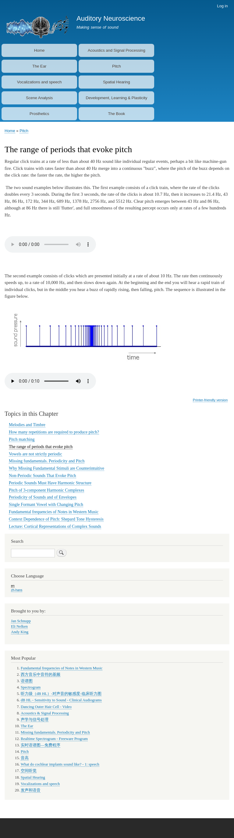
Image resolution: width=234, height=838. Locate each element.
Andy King (19, 632)
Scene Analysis (39, 98)
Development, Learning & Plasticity (116, 98)
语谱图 (27, 681)
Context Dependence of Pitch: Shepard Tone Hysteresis (56, 519)
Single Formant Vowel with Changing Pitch (46, 504)
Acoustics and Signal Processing (116, 50)
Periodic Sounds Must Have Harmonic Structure (50, 483)
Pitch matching (21, 439)
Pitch (116, 66)
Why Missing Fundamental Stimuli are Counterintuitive (56, 468)
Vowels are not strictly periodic (35, 454)
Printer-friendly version (210, 400)
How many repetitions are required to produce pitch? (54, 432)
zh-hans (16, 590)
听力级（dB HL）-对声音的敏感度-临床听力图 (61, 694)
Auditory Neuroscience (110, 18)
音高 (25, 758)
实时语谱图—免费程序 (40, 745)
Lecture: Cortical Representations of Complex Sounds (55, 526)
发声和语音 (31, 790)
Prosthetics (39, 113)
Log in (222, 6)
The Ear (39, 66)
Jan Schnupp (21, 621)
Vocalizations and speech (39, 82)
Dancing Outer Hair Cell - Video (46, 707)
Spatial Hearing (116, 82)
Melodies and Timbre (27, 425)
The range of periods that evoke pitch (41, 446)
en (13, 585)
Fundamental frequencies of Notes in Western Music (53, 512)
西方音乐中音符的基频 (40, 674)
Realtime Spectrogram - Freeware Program (54, 739)
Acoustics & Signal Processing (45, 713)
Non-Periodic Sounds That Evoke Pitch (42, 475)
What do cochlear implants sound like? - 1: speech (60, 764)
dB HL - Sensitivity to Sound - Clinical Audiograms (61, 700)
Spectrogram (31, 687)
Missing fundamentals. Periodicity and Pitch (46, 461)
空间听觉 (29, 771)
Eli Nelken (19, 626)
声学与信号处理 (34, 719)
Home (39, 50)
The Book (116, 113)
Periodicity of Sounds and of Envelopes (42, 497)
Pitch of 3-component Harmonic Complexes (46, 490)
